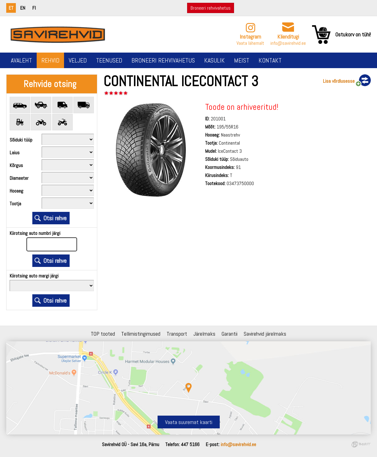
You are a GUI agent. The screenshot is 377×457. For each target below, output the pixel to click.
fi (34, 8)
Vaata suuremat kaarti (188, 422)
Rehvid (50, 60)
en (22, 8)
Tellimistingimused (140, 333)
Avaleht (21, 60)
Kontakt (270, 60)
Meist (241, 60)
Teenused (109, 60)
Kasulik (214, 60)
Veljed (78, 60)
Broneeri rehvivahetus (211, 8)
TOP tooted (103, 333)
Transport (177, 333)
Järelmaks (204, 333)
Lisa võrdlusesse (339, 81)
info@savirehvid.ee (288, 43)
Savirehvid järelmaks (265, 333)
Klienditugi (288, 36)
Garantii (229, 333)
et (11, 8)
